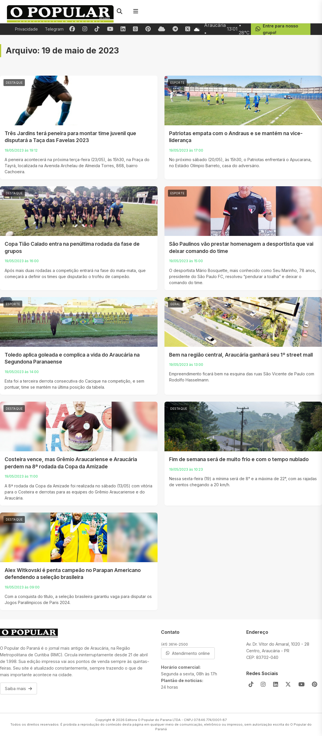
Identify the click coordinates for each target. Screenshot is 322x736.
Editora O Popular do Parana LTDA (153, 720)
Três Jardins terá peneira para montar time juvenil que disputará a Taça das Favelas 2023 (70, 137)
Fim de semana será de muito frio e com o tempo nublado (239, 459)
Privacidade (26, 29)
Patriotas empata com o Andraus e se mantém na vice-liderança (236, 137)
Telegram (54, 29)
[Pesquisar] (119, 11)
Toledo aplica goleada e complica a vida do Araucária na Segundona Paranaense (72, 358)
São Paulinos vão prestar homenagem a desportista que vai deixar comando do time (241, 247)
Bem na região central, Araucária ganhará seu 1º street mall (241, 355)
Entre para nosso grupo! (276, 29)
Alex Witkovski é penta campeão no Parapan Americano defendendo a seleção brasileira (73, 573)
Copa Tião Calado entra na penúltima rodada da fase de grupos (72, 247)
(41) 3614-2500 (174, 644)
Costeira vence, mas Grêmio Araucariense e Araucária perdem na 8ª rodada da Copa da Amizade (71, 462)
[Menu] (135, 11)
